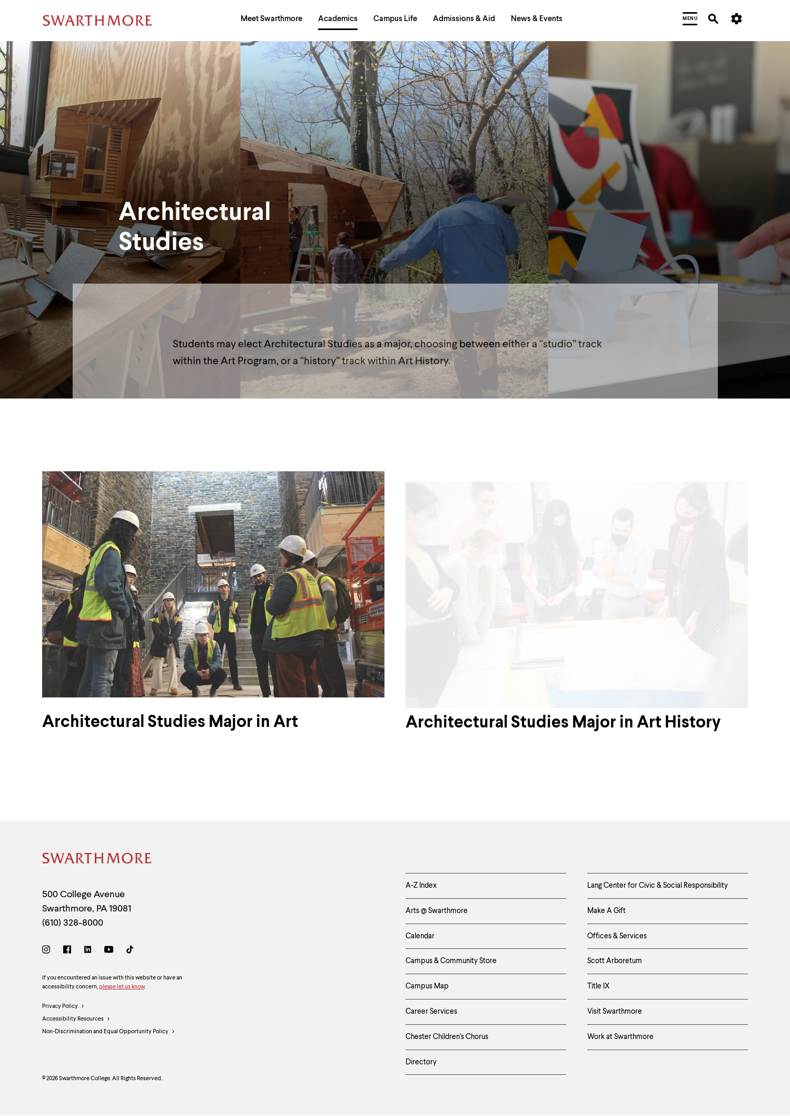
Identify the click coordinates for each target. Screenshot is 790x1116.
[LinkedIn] (87, 951)
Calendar (420, 936)
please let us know (121, 987)
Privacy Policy (63, 1007)
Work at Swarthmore (620, 1037)
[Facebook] (67, 951)
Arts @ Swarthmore (437, 911)
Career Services (431, 1011)
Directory (421, 1062)
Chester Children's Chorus (447, 1037)
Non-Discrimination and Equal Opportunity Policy (108, 1032)
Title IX (598, 986)
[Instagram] (48, 951)
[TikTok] (129, 951)
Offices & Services (617, 936)
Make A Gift (606, 911)
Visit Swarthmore (614, 1011)
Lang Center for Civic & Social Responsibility (657, 885)
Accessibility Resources (76, 1019)
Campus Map (427, 986)
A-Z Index (421, 885)
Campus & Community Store (451, 961)
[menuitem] (271, 20)
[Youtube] (108, 951)
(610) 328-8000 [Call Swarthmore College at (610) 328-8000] (72, 923)
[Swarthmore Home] (97, 860)
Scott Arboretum (614, 961)
